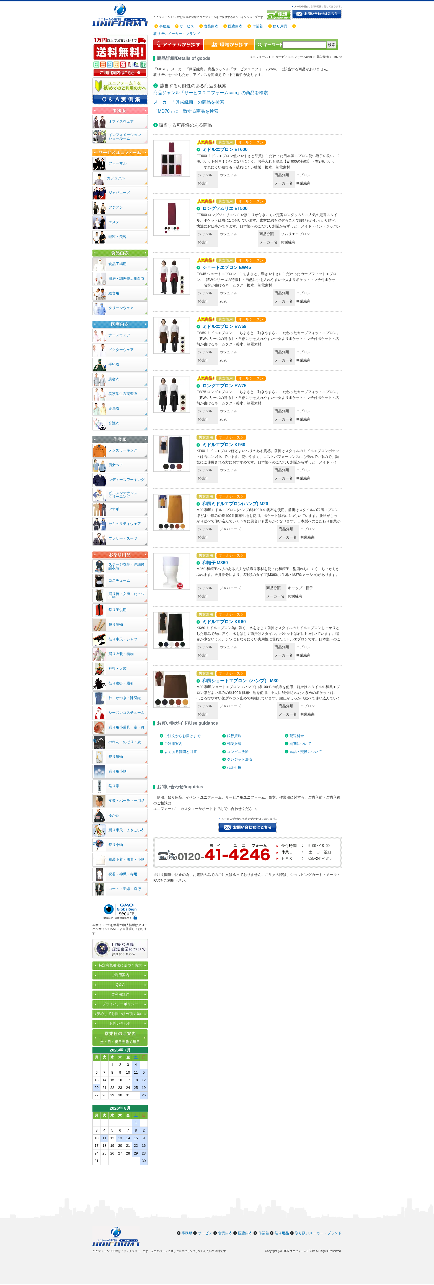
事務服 (164, 26)
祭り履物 (115, 757)
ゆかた (113, 815)
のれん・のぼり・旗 (124, 742)
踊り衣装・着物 (121, 654)
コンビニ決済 (238, 752)
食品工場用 (117, 264)
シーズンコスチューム (126, 713)
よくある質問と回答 (180, 752)
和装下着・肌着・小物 (126, 859)
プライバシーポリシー (120, 1004)
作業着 (257, 26)
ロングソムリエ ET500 (225, 208)
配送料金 (297, 736)
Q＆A (120, 985)
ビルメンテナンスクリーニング (122, 495)
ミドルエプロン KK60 (224, 621)
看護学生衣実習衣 (122, 394)
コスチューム (119, 580)
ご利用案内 (173, 744)
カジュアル (116, 178)
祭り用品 (280, 26)
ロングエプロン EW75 (224, 385)
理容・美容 (117, 237)
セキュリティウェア (124, 524)
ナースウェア (119, 335)
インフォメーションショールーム (124, 136)
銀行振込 (234, 736)
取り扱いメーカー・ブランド (176, 34)
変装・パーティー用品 (126, 801)
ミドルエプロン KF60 (224, 444)
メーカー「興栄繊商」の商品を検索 (188, 102)
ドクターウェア (121, 350)
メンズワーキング (122, 450)
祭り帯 (113, 786)
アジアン (115, 207)
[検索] (304, 44)
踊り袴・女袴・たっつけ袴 (126, 595)
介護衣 (113, 423)
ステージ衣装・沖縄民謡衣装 (126, 566)
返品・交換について (306, 752)
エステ (113, 222)
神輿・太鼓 (117, 668)
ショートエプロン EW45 (226, 267)
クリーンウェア (121, 308)
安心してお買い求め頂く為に (120, 1014)
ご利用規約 (120, 994)
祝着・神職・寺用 (122, 874)
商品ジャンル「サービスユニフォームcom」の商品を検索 (210, 92)
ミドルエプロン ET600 (225, 149)
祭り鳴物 (115, 624)
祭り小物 (115, 845)
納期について (300, 744)
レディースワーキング (126, 480)
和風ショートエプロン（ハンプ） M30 (240, 680)
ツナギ (113, 509)
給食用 (113, 293)
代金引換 (234, 767)
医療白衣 (235, 26)
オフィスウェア (121, 121)
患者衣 (113, 379)
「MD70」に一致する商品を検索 (185, 111)
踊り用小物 (117, 771)
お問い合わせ (120, 1023)
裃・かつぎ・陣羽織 (124, 698)
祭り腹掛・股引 (121, 683)
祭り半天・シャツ (122, 639)
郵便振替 (234, 744)
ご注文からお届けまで (182, 736)
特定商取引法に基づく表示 (120, 965)
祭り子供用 (117, 610)
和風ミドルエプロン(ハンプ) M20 (235, 503)
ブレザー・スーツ (122, 538)
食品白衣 (211, 26)
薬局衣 (113, 408)
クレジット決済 (239, 759)
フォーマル (117, 163)
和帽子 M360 (215, 562)
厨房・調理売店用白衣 (126, 278)
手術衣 (113, 364)
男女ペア (115, 465)
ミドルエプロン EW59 (224, 326)
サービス (187, 26)
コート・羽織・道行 (124, 889)
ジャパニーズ (119, 193)
